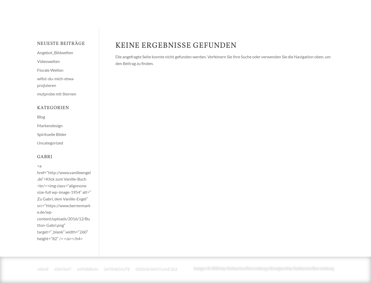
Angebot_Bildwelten (55, 52)
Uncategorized (50, 142)
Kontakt (62, 269)
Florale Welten (50, 70)
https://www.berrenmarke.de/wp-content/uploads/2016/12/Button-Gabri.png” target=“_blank (63, 218)
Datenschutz (117, 269)
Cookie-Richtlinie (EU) (156, 269)
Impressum (87, 269)
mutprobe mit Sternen (56, 93)
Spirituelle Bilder (51, 134)
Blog (41, 116)
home (42, 269)
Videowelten (48, 61)
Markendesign (50, 125)
